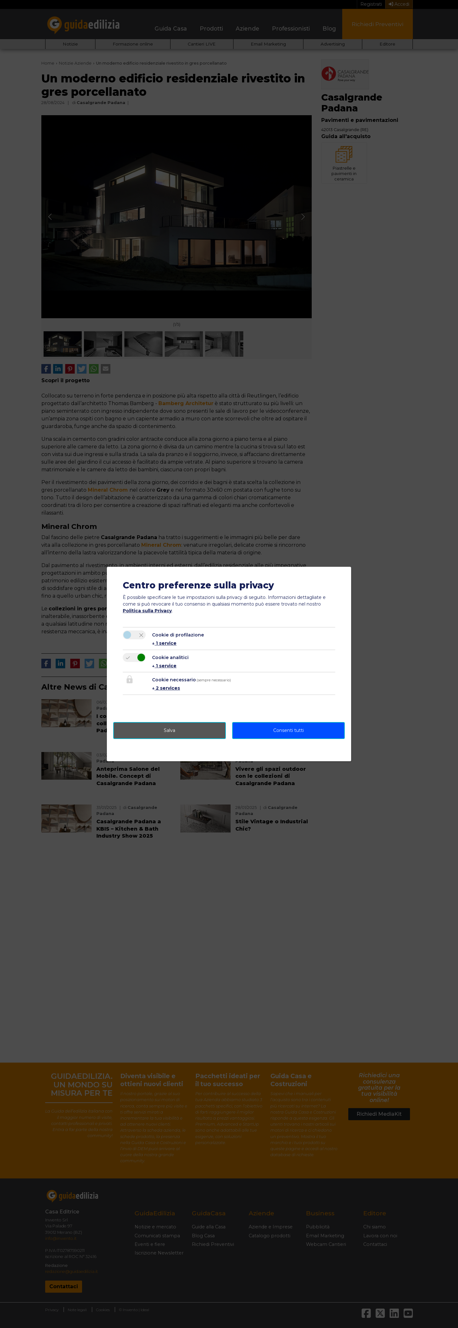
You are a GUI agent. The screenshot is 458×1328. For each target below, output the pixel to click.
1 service (164, 643)
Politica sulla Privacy (147, 611)
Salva (169, 730)
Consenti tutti (288, 730)
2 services (166, 688)
